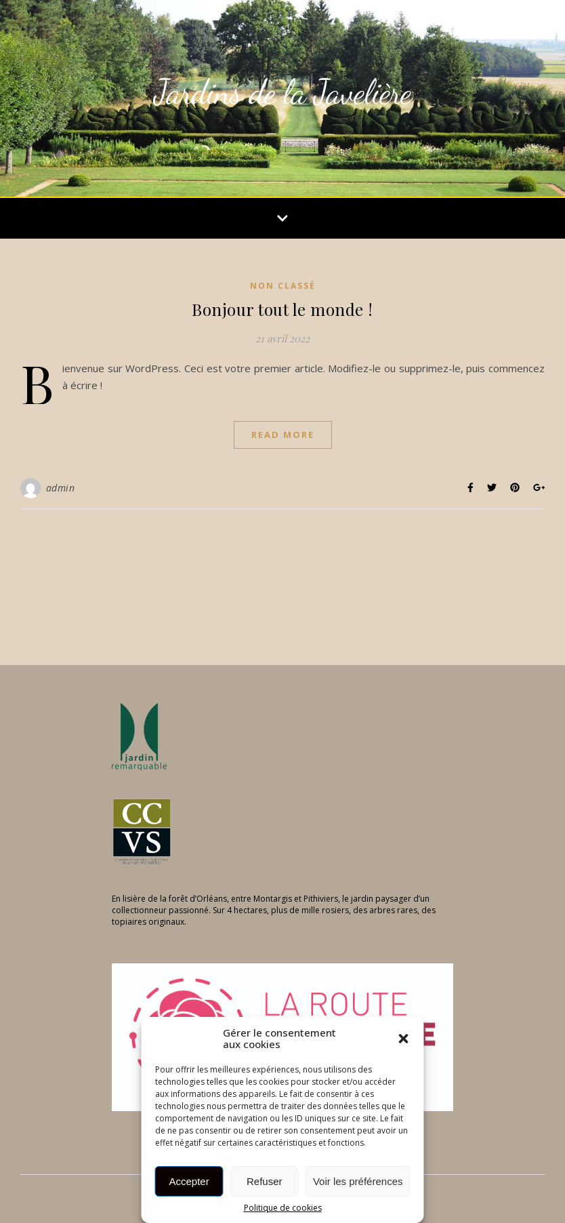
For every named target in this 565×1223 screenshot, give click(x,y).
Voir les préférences (358, 1181)
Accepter (189, 1181)
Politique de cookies (283, 1208)
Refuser (264, 1181)
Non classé (283, 286)
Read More (282, 434)
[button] (404, 1038)
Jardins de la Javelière (282, 92)
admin (60, 487)
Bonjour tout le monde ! (282, 309)
